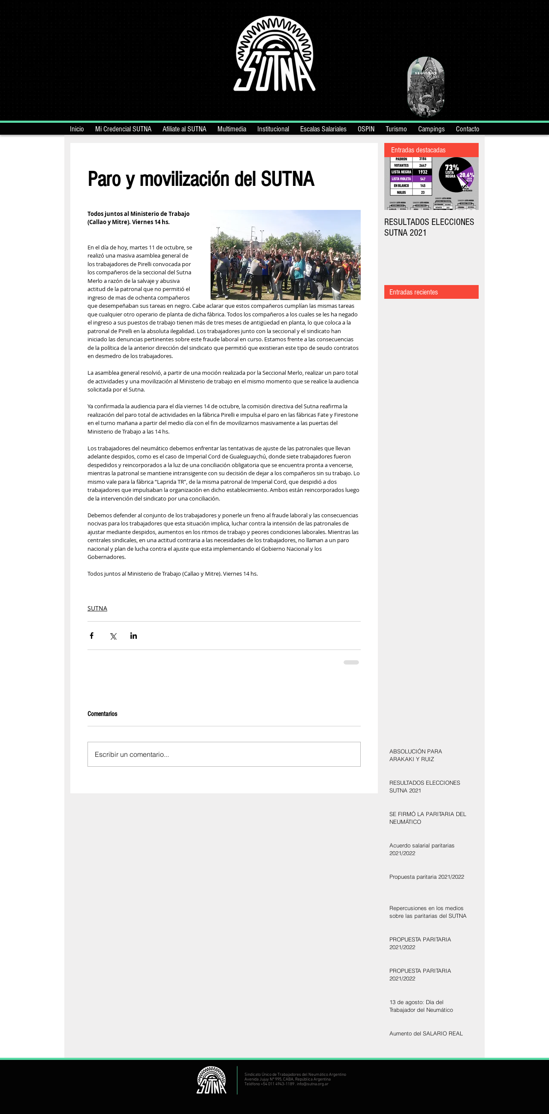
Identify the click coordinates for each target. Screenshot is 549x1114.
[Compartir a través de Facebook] (91, 635)
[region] (425, 87)
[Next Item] (465, 183)
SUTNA (97, 608)
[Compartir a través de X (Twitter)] (113, 635)
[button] (273, 127)
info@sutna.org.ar (313, 1084)
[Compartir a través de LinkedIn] (134, 635)
